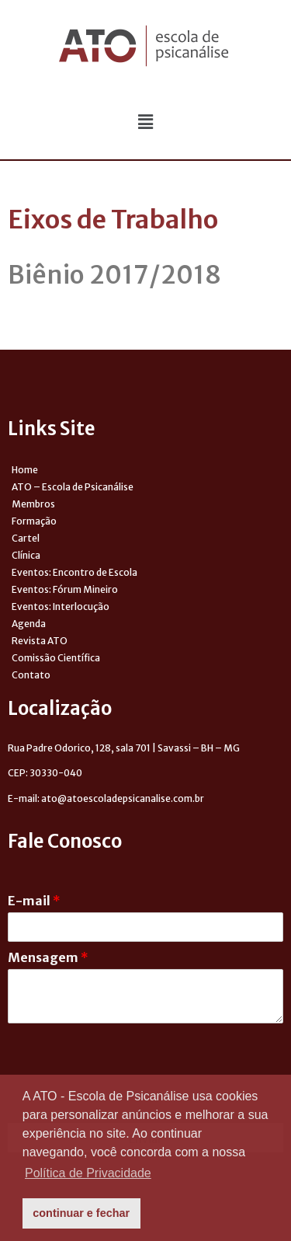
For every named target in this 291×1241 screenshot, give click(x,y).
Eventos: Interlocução (60, 606)
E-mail (34, 900)
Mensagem (48, 957)
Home (25, 470)
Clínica (26, 555)
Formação (34, 521)
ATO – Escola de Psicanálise (72, 487)
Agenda (29, 623)
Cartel (26, 538)
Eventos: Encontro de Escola (74, 572)
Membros (33, 504)
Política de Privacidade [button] (88, 1173)
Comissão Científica (56, 658)
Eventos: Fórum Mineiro (65, 589)
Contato (31, 675)
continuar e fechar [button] (81, 1213)
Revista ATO (40, 641)
